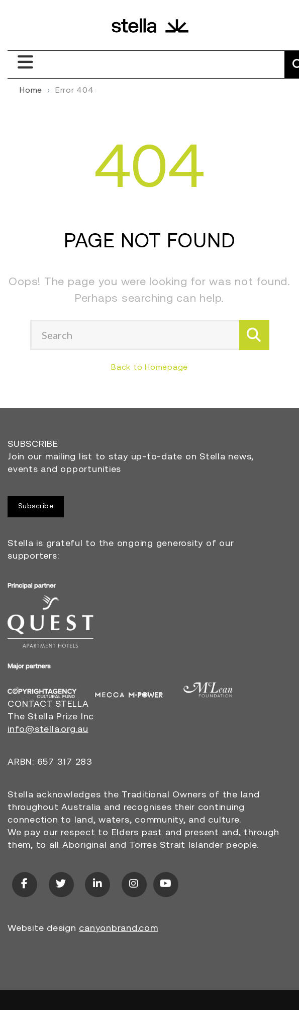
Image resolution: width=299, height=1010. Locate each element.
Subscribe (36, 506)
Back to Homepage (149, 368)
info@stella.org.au (48, 729)
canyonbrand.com (118, 928)
